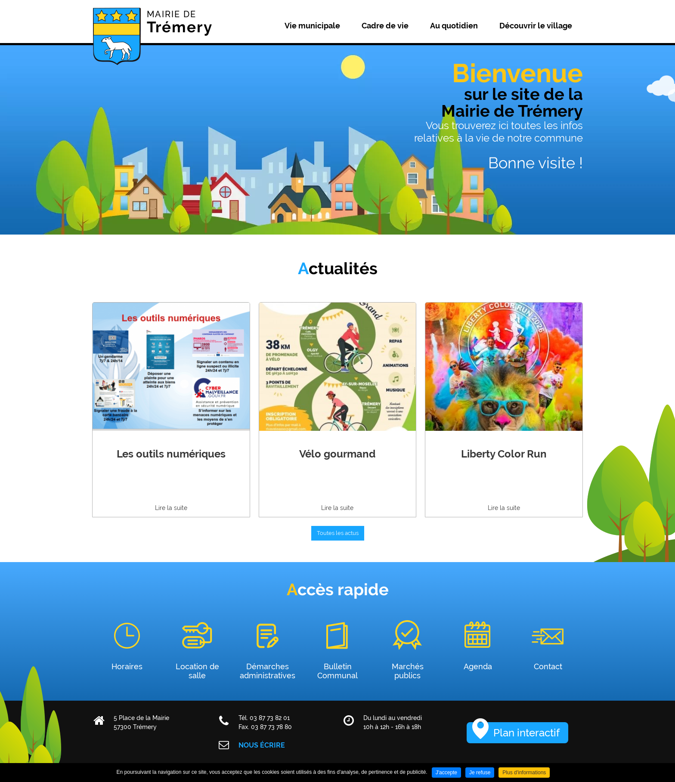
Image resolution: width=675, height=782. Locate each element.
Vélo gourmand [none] (337, 454)
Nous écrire (261, 745)
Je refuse (479, 773)
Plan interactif (526, 732)
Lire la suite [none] (171, 507)
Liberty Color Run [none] (504, 454)
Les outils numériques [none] (171, 454)
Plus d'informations (524, 773)
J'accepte (446, 773)
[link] (171, 409)
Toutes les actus (338, 533)
